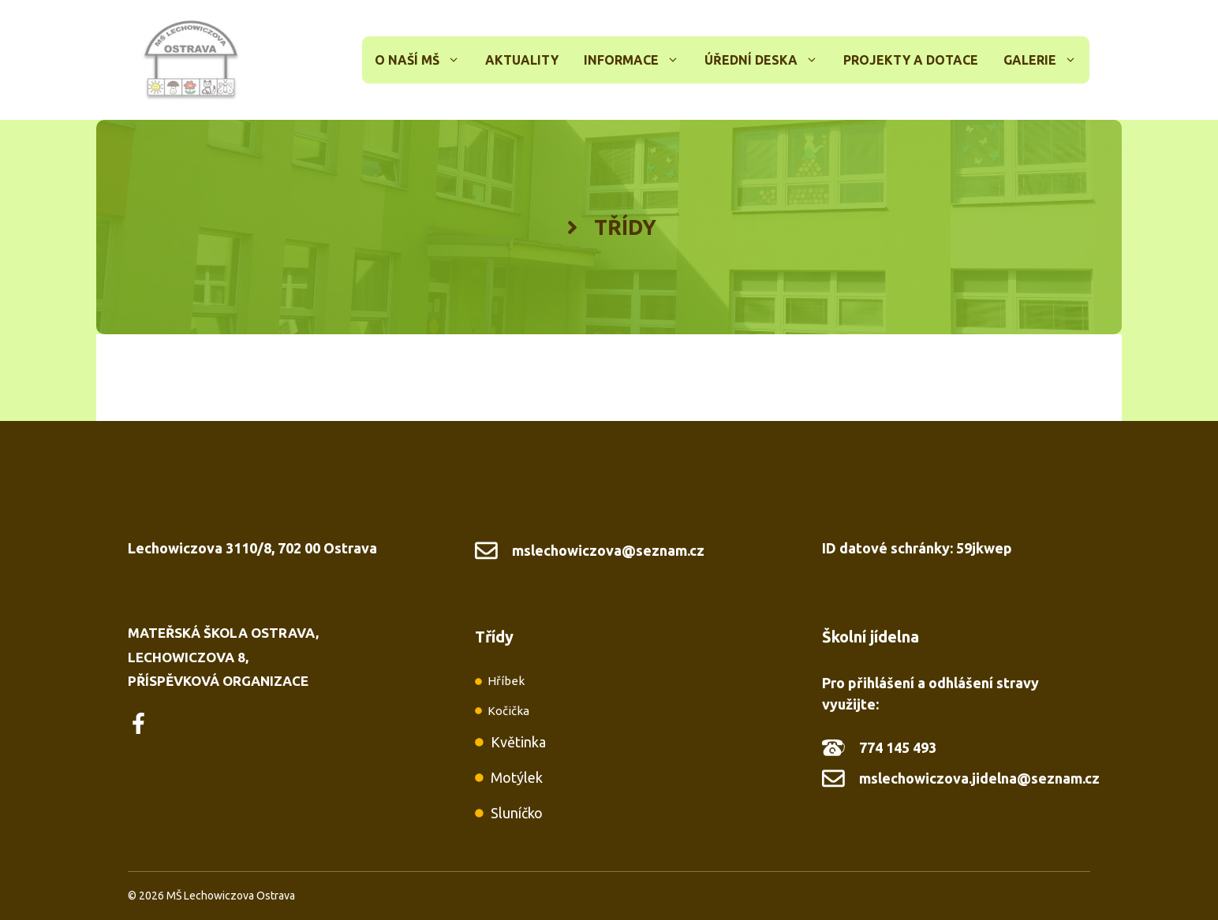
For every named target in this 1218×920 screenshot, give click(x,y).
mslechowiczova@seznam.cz (608, 550)
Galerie (1046, 60)
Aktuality (522, 60)
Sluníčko (517, 813)
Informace (638, 60)
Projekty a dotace (910, 60)
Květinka (518, 742)
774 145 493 (897, 747)
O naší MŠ (424, 60)
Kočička (508, 710)
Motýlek (517, 777)
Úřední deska (767, 60)
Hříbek (506, 680)
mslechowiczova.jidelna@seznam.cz (979, 778)
